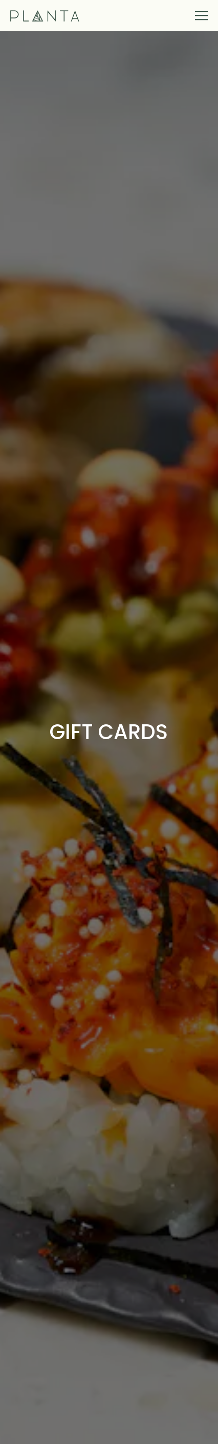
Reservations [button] (109, 1429)
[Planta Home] (45, 15)
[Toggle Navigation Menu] (202, 15)
